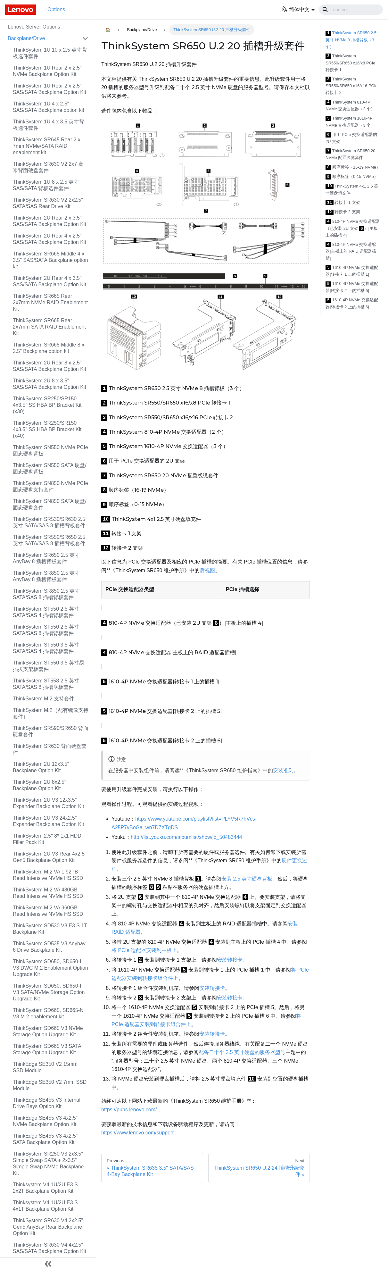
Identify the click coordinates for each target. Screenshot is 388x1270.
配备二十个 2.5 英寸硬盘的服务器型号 (242, 1052)
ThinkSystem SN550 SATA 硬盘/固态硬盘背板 (50, 468)
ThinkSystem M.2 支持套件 (43, 698)
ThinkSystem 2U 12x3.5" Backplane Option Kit (41, 767)
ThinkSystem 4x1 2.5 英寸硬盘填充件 (352, 190)
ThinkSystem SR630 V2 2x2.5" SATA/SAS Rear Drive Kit (48, 203)
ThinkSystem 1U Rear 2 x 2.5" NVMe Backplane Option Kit (47, 71)
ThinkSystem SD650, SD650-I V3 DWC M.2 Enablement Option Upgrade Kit (50, 968)
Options (56, 9)
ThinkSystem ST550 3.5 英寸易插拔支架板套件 (48, 666)
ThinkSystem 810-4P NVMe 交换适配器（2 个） (350, 106)
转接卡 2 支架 (343, 212)
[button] (298, 9)
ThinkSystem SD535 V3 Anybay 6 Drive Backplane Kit (49, 947)
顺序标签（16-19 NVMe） (353, 167)
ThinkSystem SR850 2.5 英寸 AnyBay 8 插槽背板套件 (46, 576)
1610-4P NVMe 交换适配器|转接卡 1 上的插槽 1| (352, 271)
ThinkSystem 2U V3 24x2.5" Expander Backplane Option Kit (48, 821)
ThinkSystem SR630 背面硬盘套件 (50, 749)
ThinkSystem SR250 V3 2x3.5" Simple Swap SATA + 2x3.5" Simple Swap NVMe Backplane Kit (48, 1163)
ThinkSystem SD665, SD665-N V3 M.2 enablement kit (48, 1013)
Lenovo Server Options (34, 26)
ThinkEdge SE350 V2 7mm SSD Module (50, 1085)
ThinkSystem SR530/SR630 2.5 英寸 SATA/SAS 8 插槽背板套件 (49, 522)
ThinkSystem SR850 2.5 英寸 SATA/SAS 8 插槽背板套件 (46, 594)
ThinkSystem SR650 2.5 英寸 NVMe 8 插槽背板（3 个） (351, 39)
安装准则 (283, 770)
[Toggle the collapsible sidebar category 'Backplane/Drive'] (85, 38)
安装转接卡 (230, 960)
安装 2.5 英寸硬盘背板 (246, 878)
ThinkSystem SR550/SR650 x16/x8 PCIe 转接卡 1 (350, 63)
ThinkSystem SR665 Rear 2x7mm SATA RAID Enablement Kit (49, 327)
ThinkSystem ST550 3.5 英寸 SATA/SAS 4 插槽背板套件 (46, 648)
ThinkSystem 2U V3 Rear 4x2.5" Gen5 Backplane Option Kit (50, 857)
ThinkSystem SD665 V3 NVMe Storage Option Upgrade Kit (48, 1031)
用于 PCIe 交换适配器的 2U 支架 (351, 138)
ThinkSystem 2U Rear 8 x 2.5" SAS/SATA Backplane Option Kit (49, 366)
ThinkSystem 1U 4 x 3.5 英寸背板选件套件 (48, 125)
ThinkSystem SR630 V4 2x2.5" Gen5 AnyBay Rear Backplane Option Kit (48, 1227)
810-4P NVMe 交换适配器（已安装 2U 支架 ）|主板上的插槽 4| (353, 228)
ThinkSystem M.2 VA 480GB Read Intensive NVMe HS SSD (48, 893)
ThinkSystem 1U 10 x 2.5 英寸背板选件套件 (50, 53)
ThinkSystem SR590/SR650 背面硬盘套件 (50, 731)
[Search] (351, 9)
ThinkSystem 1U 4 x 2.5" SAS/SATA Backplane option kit (48, 107)
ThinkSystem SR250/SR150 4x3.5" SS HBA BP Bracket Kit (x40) (47, 429)
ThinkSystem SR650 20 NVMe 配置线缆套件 (350, 154)
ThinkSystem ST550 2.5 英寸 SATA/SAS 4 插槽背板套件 (46, 612)
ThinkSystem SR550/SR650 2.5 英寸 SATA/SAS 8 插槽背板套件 (49, 540)
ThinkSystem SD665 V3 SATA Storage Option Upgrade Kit (47, 1049)
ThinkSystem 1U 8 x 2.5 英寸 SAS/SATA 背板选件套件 (46, 185)
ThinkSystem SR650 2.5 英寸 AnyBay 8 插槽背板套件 (46, 558)
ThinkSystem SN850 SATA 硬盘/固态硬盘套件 (50, 504)
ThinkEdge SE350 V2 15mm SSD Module (45, 1067)
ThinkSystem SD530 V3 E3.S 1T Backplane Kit (50, 929)
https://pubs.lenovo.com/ (129, 1109)
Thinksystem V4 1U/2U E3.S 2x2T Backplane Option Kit (45, 1188)
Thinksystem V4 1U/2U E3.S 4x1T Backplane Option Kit (45, 1206)
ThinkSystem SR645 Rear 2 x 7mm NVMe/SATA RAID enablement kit (46, 146)
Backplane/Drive (26, 38)
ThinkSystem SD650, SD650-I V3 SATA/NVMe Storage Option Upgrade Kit (49, 992)
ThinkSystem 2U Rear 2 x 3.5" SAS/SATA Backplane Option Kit (49, 221)
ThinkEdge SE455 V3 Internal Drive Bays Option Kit (46, 1103)
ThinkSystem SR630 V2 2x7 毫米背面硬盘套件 (48, 167)
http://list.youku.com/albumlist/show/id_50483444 (186, 837)
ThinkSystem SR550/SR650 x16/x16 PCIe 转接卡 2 (351, 86)
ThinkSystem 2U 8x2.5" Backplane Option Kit (39, 785)
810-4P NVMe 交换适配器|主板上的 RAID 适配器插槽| (351, 251)
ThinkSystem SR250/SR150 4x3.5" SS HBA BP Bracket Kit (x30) (47, 405)
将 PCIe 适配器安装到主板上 (144, 950)
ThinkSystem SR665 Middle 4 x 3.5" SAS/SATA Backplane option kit (50, 260)
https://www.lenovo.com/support (137, 1132)
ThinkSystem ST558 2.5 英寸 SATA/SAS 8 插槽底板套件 (46, 684)
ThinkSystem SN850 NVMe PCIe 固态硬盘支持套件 (50, 486)
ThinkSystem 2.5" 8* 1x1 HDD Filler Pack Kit (47, 839)
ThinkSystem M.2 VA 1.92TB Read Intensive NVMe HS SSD (48, 875)
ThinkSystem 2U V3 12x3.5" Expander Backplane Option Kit (48, 803)
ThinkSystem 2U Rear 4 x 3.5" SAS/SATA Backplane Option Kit (49, 281)
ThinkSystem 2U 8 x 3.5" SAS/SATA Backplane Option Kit (49, 384)
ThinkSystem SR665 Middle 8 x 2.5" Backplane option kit (48, 348)
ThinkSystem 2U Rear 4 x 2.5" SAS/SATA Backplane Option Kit (49, 239)
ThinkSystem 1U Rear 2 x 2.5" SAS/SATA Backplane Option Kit (49, 89)
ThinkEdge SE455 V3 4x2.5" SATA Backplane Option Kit (45, 1139)
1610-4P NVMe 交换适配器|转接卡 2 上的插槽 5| (352, 287)
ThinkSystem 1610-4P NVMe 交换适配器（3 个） (350, 122)
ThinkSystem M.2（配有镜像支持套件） (50, 713)
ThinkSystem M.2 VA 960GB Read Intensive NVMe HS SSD (48, 911)
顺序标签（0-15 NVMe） (352, 177)
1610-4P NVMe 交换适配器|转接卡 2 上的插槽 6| (352, 303)
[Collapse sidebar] (48, 1263)
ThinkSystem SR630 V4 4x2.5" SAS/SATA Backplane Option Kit (49, 1248)
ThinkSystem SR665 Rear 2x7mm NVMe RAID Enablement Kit (50, 302)
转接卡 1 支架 (343, 202)
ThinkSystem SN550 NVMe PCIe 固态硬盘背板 (50, 450)
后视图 (207, 570)
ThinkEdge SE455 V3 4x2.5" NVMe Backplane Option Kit (45, 1121)
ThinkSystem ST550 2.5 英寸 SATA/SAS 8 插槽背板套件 (46, 630)
